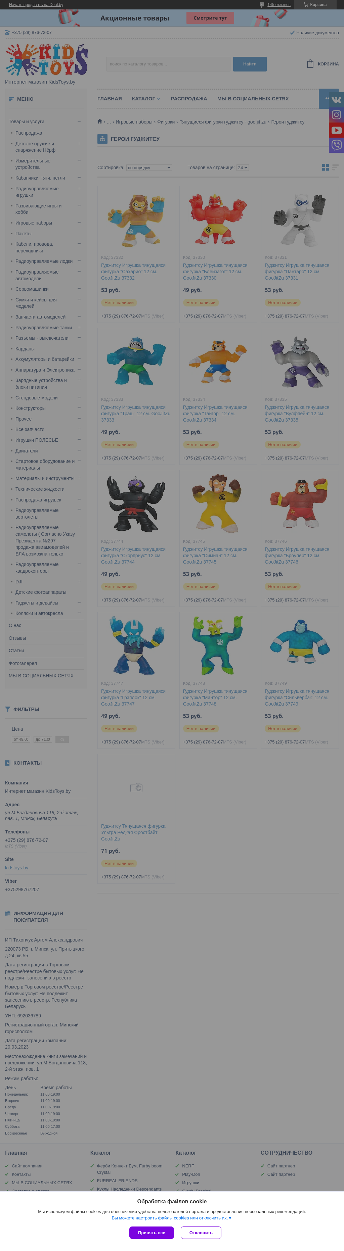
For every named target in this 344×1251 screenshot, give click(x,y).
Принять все (151, 1232)
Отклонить (201, 1232)
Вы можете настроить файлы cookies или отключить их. (170, 1217)
